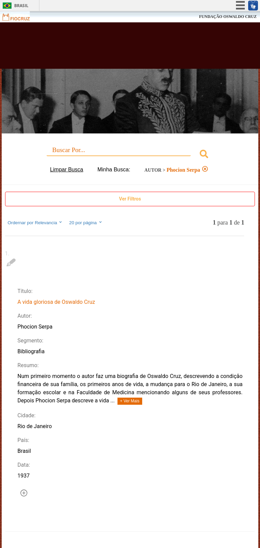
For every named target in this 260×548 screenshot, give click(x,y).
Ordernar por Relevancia (35, 222)
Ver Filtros (130, 199)
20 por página (86, 222)
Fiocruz (20, 16)
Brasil (21, 5)
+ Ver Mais (129, 401)
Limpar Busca (66, 169)
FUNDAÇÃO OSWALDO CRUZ (228, 16)
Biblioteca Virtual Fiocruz (114, 48)
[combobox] (130, 155)
